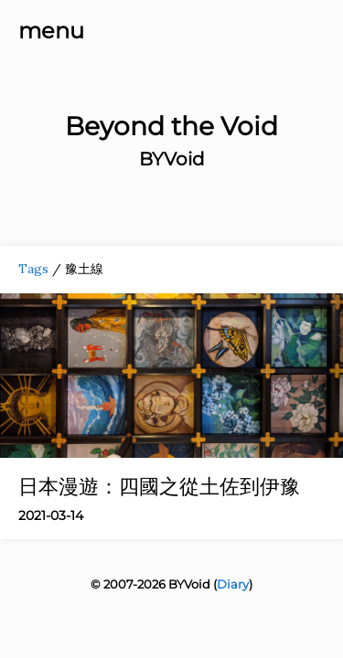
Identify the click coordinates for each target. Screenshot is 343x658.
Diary (233, 584)
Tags (33, 268)
